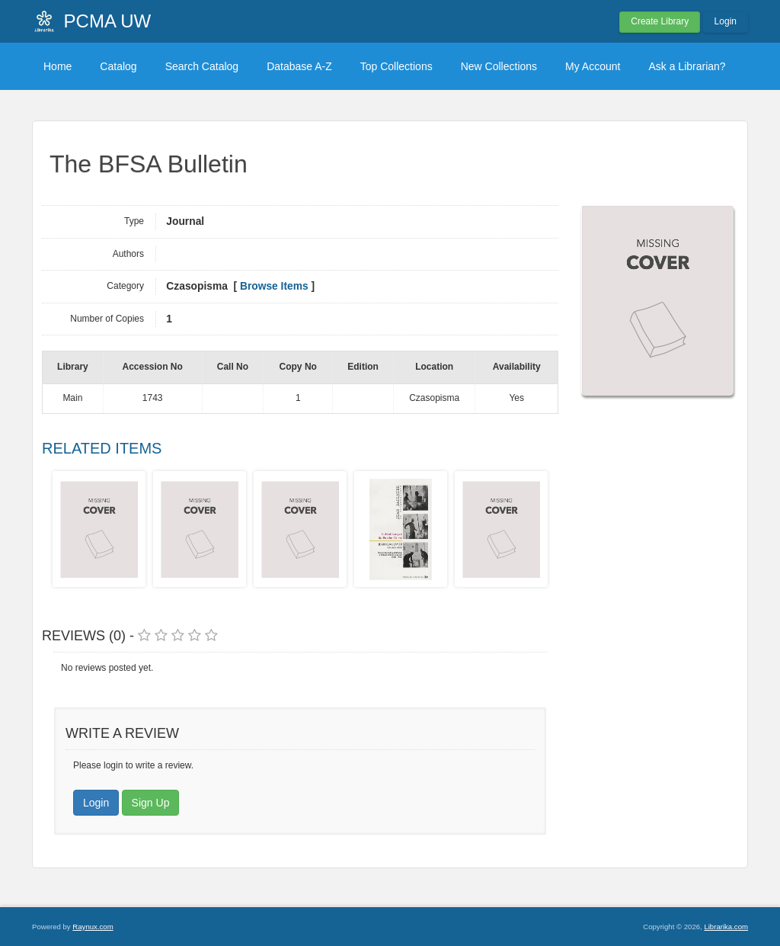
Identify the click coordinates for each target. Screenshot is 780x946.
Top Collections (396, 66)
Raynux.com (92, 926)
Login (725, 21)
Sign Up (151, 803)
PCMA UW (108, 21)
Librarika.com (726, 926)
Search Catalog (202, 66)
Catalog (118, 66)
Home (57, 66)
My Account (592, 66)
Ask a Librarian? (686, 66)
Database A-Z (299, 66)
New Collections (499, 66)
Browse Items (274, 286)
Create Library (660, 21)
